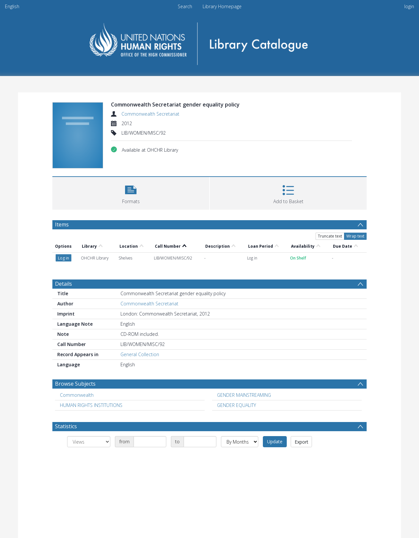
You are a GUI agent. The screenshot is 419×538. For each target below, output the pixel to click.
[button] (130, 192)
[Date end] (200, 441)
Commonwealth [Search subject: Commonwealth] (77, 395)
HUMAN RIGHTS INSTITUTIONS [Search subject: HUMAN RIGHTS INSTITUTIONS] (91, 405)
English (12, 6)
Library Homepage (222, 6)
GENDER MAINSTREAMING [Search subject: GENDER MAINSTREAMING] (244, 395)
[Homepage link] (210, 41)
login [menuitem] (409, 6)
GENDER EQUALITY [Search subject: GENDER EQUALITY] (236, 405)
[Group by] (88, 441)
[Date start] (150, 441)
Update (274, 441)
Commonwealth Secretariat (150, 114)
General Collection (139, 354)
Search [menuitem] (185, 6)
